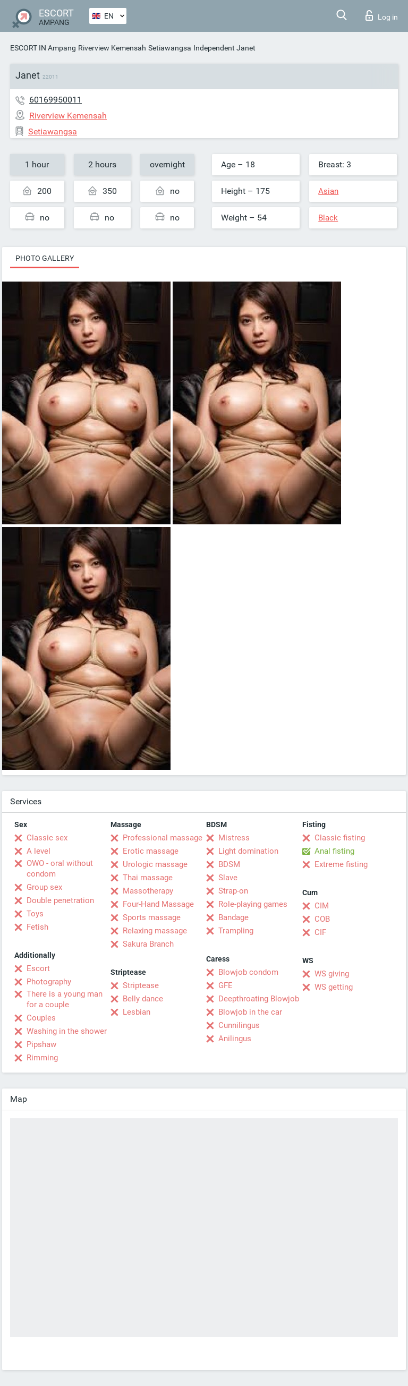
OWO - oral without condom (60, 868)
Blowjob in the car (250, 1012)
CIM (321, 906)
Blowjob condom (248, 972)
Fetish (37, 927)
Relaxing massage (155, 931)
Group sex (44, 887)
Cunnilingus (239, 1025)
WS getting (333, 987)
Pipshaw (41, 1044)
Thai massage (148, 877)
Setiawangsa (169, 48)
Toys (35, 914)
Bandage (233, 917)
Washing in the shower (67, 1031)
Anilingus (234, 1038)
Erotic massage (150, 851)
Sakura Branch (148, 944)
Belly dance (143, 999)
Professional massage (162, 838)
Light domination (248, 851)
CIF (320, 932)
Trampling (235, 931)
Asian (328, 191)
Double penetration (60, 900)
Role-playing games (252, 904)
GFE (225, 985)
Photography (49, 982)
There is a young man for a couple (65, 999)
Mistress (234, 838)
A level (38, 851)
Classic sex (47, 838)
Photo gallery (44, 258)
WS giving (331, 974)
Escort (38, 968)
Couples (41, 1018)
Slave (227, 877)
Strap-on (233, 891)
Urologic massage (155, 864)
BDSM (229, 864)
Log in (382, 15)
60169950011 (55, 100)
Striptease (141, 985)
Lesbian (136, 1012)
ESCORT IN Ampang (43, 48)
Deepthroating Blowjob (258, 999)
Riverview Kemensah (112, 48)
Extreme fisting (341, 864)
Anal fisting (334, 851)
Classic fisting (339, 838)
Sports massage (152, 917)
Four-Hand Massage (158, 904)
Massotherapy (148, 891)
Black (328, 218)
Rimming (42, 1057)
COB (322, 919)
